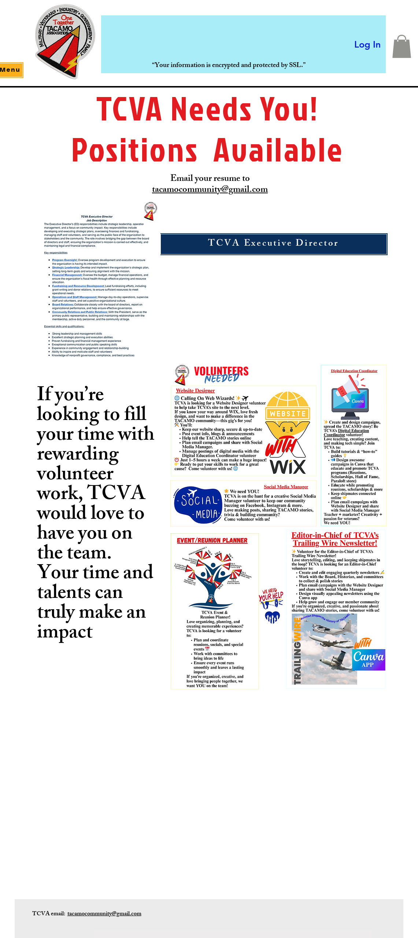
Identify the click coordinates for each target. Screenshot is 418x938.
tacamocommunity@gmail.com (210, 190)
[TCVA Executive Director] (273, 244)
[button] (401, 46)
